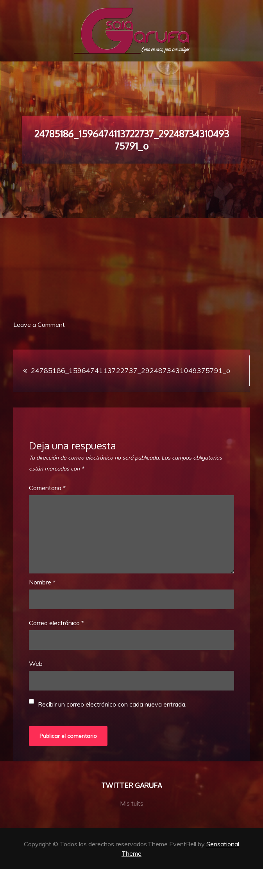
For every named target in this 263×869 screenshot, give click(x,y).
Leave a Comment (39, 324)
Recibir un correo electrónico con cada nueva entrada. (112, 704)
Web (36, 663)
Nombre (42, 582)
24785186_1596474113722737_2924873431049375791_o (130, 370)
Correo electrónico (56, 623)
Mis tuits (131, 803)
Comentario (47, 488)
